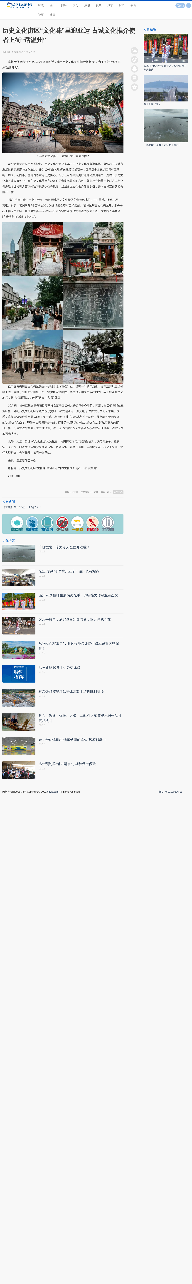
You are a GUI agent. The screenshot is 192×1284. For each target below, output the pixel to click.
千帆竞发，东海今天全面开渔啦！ (162, 145)
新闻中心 (118, 492)
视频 (98, 5)
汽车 (110, 5)
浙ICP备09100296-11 (170, 795)
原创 (87, 5)
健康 (52, 14)
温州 (52, 5)
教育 (133, 5)
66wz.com (52, 795)
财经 (64, 5)
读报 (180, 5)
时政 (41, 5)
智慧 (41, 14)
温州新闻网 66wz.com (30, 483)
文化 (75, 5)
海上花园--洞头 (152, 104)
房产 (122, 5)
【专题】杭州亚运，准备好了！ (22, 507)
